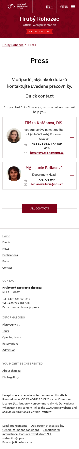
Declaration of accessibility (47, 425)
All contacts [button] (39, 208)
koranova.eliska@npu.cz (47, 152)
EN (49, 7)
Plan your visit (11, 324)
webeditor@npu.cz (14, 438)
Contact (7, 267)
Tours (5, 331)
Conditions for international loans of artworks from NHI (31, 432)
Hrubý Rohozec (39, 18)
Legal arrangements (15, 425)
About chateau (11, 370)
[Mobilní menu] (67, 6)
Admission (8, 350)
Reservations (10, 343)
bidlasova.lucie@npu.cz (47, 184)
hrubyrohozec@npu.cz (25, 307)
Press (5, 261)
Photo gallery (10, 377)
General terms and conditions (21, 430)
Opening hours (11, 337)
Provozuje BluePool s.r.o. (17, 442)
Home (6, 236)
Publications (10, 255)
